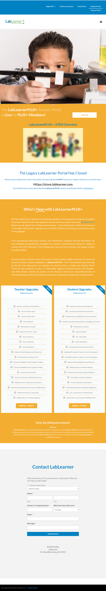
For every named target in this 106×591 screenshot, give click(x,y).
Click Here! (88, 188)
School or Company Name (38, 505)
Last (55, 501)
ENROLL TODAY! (26, 406)
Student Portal (95, 6)
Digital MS (50, 6)
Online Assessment (66, 6)
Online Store (81, 6)
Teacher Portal (96, 10)
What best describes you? (64, 505)
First (28, 501)
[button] (101, 22)
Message (31, 523)
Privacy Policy (32, 588)
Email (30, 514)
